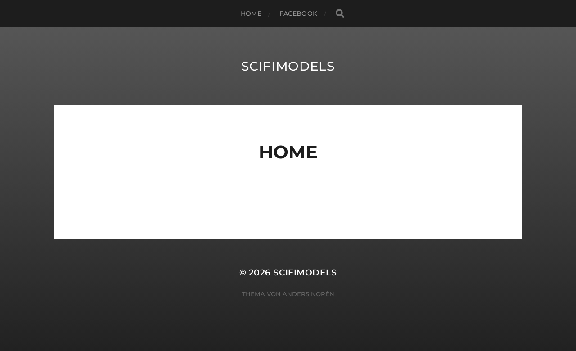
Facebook (298, 13)
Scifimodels (288, 66)
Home (251, 13)
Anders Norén (308, 293)
